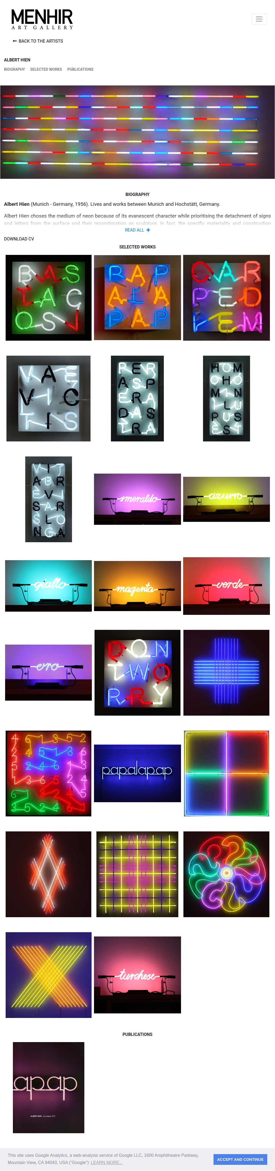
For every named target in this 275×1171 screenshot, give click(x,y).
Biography (14, 69)
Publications (80, 69)
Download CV (19, 238)
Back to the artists (38, 41)
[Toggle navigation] (259, 19)
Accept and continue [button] (240, 1159)
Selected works (46, 69)
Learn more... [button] (107, 1162)
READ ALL (137, 230)
